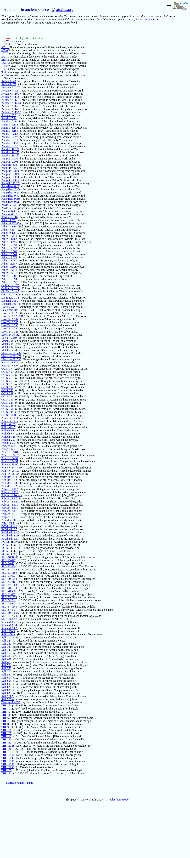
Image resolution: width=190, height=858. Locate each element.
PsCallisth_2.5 (9, 529)
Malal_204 (7, 343)
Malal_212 (7, 350)
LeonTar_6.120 (9, 313)
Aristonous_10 (9, 217)
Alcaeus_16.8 (8, 115)
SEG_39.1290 (9, 578)
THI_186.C (7, 767)
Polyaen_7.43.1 (10, 510)
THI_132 (6, 742)
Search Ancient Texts (146, 19)
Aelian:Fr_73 (8, 84)
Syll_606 (6, 683)
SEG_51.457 (8, 594)
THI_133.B (7, 745)
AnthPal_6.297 (9, 136)
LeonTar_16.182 (10, 334)
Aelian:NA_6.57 (10, 87)
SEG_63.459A (9, 618)
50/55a (5, 75)
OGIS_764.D (8, 415)
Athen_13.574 (9, 257)
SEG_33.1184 (9, 572)
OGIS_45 (6, 371)
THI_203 (6, 770)
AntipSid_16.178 (10, 183)
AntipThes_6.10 (10, 186)
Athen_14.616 (9, 269)
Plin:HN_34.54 (9, 458)
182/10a (5, 62)
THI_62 (5, 717)
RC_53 (5, 544)
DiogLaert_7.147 (10, 297)
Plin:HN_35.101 (10, 470)
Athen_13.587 (9, 263)
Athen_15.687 (9, 275)
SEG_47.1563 (9, 585)
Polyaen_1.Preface (11, 495)
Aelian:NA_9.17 (10, 90)
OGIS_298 (7, 390)
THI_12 (5, 705)
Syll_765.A (7, 699)
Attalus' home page (117, 799)
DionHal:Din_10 (10, 303)
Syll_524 (6, 665)
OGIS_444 (7, 411)
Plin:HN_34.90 (9, 464)
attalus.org (64, 9)
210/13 (5, 59)
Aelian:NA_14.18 (11, 109)
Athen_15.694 (9, 279)
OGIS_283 (7, 387)
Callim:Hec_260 (10, 288)
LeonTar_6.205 (9, 322)
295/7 (4, 53)
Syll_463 (6, 662)
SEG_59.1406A (10, 612)
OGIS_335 (7, 405)
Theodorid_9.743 (10, 702)
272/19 (5, 56)
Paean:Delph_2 (9, 421)
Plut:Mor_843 (9, 483)
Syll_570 (6, 671)
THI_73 (5, 720)
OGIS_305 (7, 399)
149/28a (5, 65)
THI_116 (6, 736)
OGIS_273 (7, 384)
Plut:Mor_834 (9, 476)
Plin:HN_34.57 (9, 461)
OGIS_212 (7, 374)
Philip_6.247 (8, 427)
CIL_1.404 (7, 294)
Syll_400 (6, 656)
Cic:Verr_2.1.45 (10, 291)
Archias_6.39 (8, 211)
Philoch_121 (8, 436)
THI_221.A (7, 773)
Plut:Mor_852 (9, 486)
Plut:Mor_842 (9, 479)
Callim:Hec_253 (10, 285)
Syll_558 (6, 668)
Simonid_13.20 (9, 628)
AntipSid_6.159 (10, 170)
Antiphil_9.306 (9, 161)
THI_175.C (7, 758)
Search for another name (19, 782)
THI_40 (5, 711)
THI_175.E (7, 764)
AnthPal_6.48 (8, 121)
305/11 (5, 47)
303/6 (4, 50)
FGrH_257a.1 (8, 306)
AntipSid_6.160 (10, 174)
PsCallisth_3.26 (10, 535)
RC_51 (5, 541)
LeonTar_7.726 (9, 331)
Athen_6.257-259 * (12, 223)
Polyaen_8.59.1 (10, 517)
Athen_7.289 (8, 226)
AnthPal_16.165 (10, 149)
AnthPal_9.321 (9, 146)
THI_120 (6, 739)
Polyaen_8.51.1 (10, 513)
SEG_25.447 (8, 560)
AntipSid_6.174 (10, 177)
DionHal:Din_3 (10, 300)
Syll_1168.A (8, 634)
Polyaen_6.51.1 (10, 507)
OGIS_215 (7, 377)
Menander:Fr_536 (11, 359)
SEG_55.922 (8, 603)
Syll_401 (6, 659)
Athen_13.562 (9, 254)
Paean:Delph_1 (9, 418)
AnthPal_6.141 (9, 127)
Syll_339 (6, 646)
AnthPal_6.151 (9, 130)
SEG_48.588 (8, 591)
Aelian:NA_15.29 (11, 112)
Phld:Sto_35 (8, 442)
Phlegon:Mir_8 (9, 449)
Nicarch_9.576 (9, 365)
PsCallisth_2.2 (9, 526)
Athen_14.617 (9, 272)
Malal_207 (7, 347)
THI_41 (5, 714)
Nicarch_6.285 (9, 362)
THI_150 (6, 748)
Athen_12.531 (9, 245)
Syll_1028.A (8, 631)
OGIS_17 (6, 368)
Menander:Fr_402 (11, 353)
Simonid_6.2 (8, 622)
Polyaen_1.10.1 (10, 489)
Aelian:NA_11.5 (10, 96)
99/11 (4, 72)
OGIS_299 (7, 393)
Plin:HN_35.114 (10, 473)
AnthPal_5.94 (8, 118)
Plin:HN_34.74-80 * (12, 467)
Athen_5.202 (8, 220)
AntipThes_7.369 (11, 189)
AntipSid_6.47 (9, 167)
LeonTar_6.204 (9, 319)
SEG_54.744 (8, 600)
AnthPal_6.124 (9, 124)
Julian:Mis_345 (10, 309)
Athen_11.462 (9, 238)
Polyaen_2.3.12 (10, 501)
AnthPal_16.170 (10, 152)
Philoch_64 (7, 430)
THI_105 (6, 733)
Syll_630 (6, 690)
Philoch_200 (8, 439)
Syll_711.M (7, 696)
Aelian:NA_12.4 (10, 99)
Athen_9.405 (8, 232)
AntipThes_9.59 (10, 195)
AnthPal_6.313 (9, 140)
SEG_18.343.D (9, 557)
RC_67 (5, 554)
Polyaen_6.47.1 (10, 504)
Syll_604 (6, 677)
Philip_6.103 (8, 424)
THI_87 (5, 724)
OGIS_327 (7, 402)
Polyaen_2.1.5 (9, 498)
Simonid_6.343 (9, 625)
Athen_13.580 (9, 260)
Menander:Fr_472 (11, 356)
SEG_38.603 (8, 575)
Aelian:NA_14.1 (10, 106)
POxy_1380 (7, 523)
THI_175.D (7, 761)
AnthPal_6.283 (9, 133)
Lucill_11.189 (9, 337)
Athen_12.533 (9, 248)
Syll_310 (6, 637)
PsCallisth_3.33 (10, 538)
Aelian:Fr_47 (8, 81)
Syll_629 (6, 686)
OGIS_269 (7, 381)
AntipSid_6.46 (9, 164)
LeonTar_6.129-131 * (13, 316)
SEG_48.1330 (9, 588)
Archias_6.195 (9, 214)
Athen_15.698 (9, 282)
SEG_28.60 (7, 563)
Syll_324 (6, 640)
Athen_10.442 (9, 235)
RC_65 (5, 551)
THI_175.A (7, 754)
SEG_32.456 (8, 566)
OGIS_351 (7, 408)
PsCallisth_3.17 (10, 532)
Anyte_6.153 (8, 208)
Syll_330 (6, 643)
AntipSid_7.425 (10, 180)
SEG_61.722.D (9, 615)
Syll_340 (6, 649)
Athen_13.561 (9, 251)
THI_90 (5, 727)
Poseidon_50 (8, 520)
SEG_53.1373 (9, 597)
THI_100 (6, 730)
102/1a (5, 68)
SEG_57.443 (8, 609)
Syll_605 (6, 680)
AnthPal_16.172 (10, 155)
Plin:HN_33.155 (10, 455)
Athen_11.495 (9, 242)
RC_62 (5, 547)
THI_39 (5, 708)
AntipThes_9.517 (11, 201)
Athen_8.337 (8, 229)
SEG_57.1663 (9, 606)
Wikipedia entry (15, 41)
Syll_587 (6, 674)
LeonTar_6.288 (9, 325)
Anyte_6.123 (8, 204)
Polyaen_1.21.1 (10, 492)
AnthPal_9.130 (9, 143)
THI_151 (6, 751)
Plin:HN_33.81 (9, 452)
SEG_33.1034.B (10, 569)
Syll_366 (6, 652)
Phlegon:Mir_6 (9, 445)
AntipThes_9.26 (10, 192)
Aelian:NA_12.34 (11, 102)
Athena (7, 38)
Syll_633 (6, 693)
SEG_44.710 (8, 581)
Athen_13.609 (9, 266)
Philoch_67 (7, 433)
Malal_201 (7, 340)
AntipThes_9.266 (11, 198)
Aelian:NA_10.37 (11, 93)
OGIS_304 (7, 396)
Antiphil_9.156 (9, 158)
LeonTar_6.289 (9, 328)
